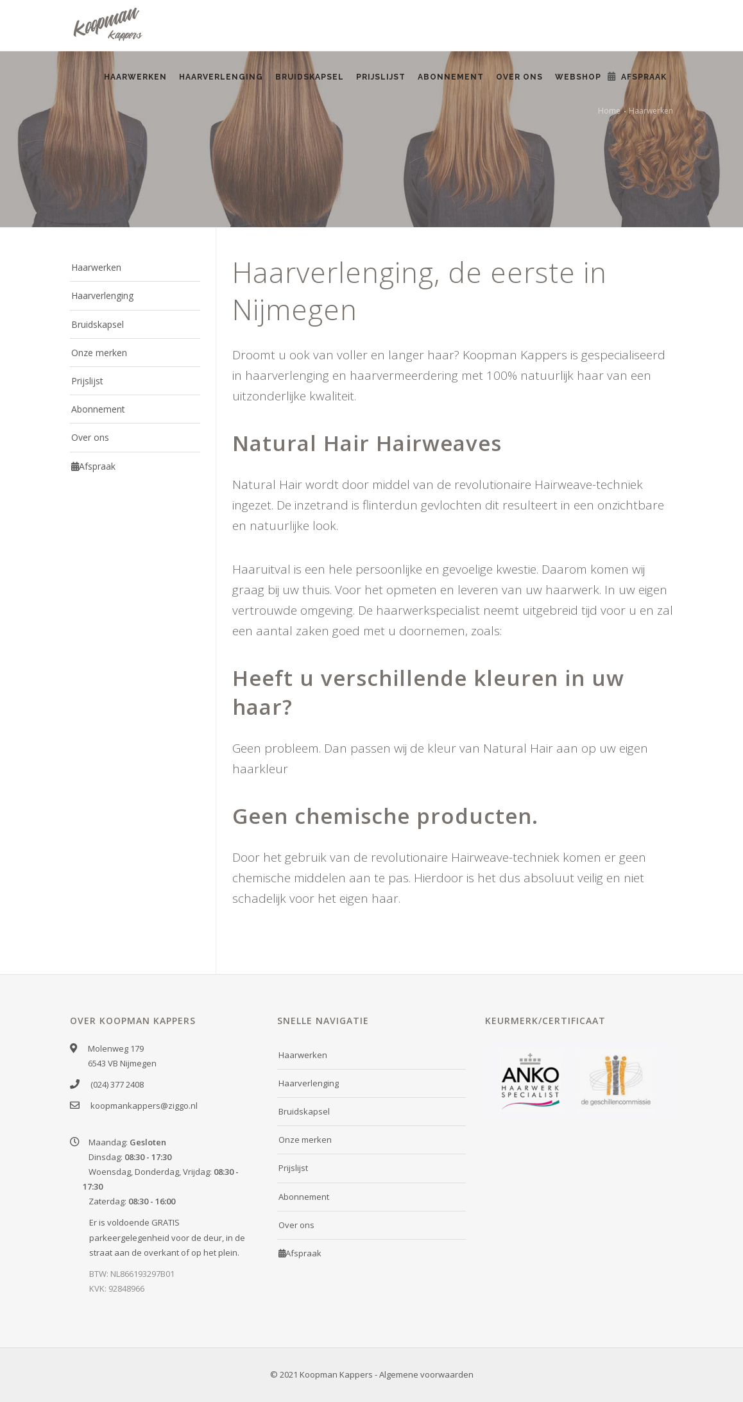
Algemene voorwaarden (426, 1374)
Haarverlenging (217, 77)
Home (609, 110)
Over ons (518, 77)
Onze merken (99, 352)
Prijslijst (378, 77)
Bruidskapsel (306, 77)
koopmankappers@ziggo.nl (144, 1105)
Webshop (577, 77)
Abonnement (449, 77)
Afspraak (644, 77)
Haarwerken (130, 77)
